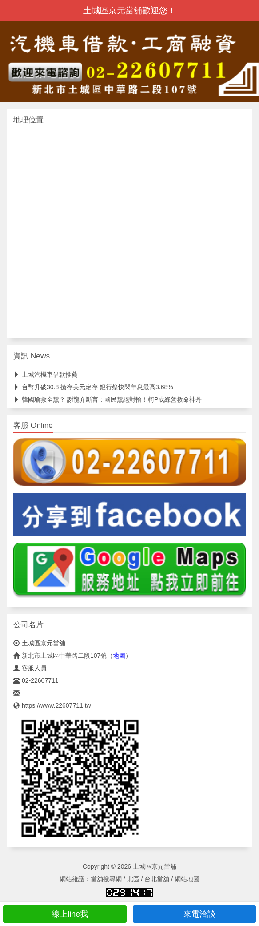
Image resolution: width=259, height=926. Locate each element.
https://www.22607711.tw (52, 705)
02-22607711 (36, 680)
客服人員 (30, 668)
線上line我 (64, 914)
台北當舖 (156, 878)
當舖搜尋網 (106, 878)
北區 (133, 878)
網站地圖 (187, 878)
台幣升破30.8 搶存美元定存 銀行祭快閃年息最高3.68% (93, 387)
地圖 (119, 655)
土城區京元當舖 (39, 643)
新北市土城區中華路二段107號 (60, 655)
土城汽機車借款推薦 (45, 374)
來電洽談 (194, 914)
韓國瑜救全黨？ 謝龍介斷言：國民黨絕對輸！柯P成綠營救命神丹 (107, 399)
